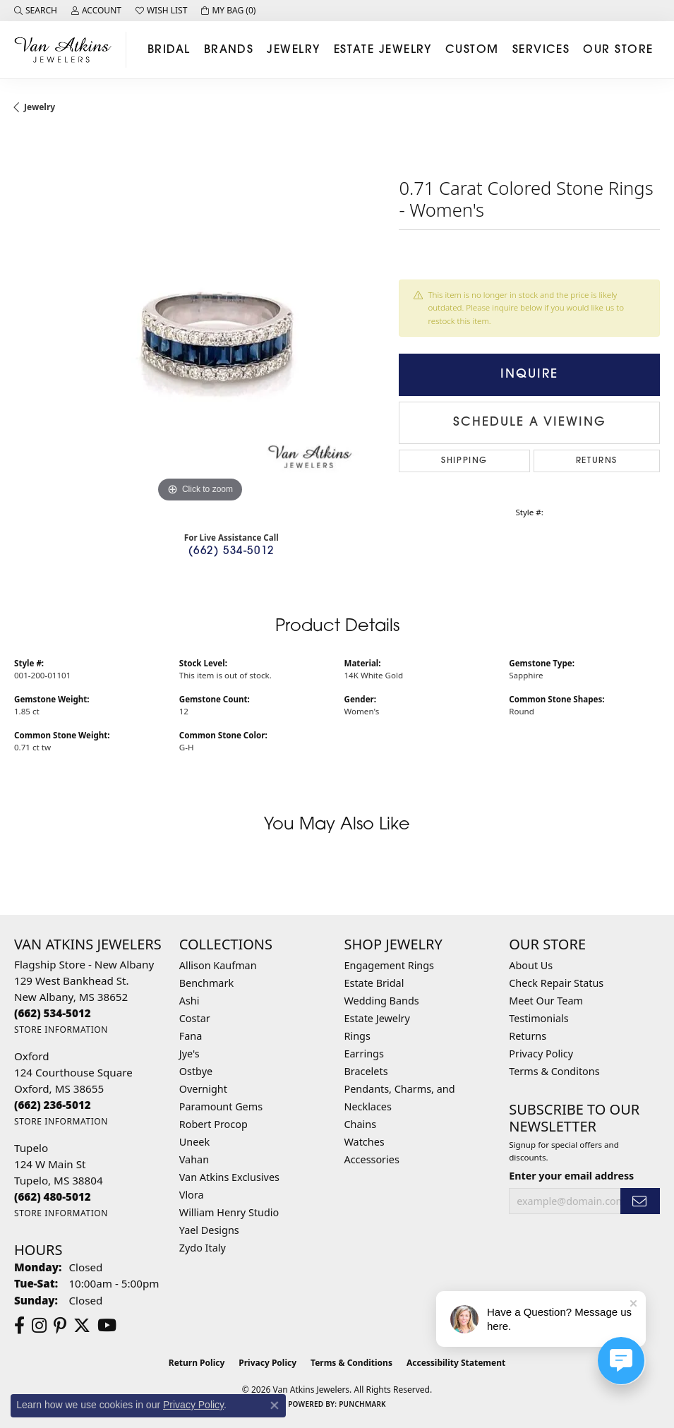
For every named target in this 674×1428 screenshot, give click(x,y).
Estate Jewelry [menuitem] (377, 1018)
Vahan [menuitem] (194, 1159)
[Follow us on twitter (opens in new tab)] (81, 1325)
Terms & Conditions (351, 1363)
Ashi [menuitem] (189, 1000)
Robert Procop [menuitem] (213, 1124)
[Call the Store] (52, 1013)
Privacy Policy (541, 1053)
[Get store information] (61, 1030)
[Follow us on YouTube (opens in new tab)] (106, 1325)
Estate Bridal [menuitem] (374, 983)
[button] (35, 10)
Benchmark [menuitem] (206, 983)
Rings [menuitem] (357, 1036)
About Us (531, 965)
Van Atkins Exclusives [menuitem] (229, 1177)
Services (541, 50)
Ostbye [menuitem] (195, 1071)
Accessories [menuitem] (371, 1159)
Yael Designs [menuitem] (209, 1230)
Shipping (464, 461)
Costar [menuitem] (194, 1018)
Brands (229, 50)
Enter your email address (571, 1175)
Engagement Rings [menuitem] (389, 965)
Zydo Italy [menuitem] (202, 1247)
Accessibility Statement (456, 1363)
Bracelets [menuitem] (366, 1071)
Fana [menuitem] (191, 1036)
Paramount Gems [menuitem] (221, 1106)
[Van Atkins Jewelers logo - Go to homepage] (66, 50)
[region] (199, 320)
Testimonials (538, 1018)
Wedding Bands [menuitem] (381, 1000)
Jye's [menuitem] (189, 1053)
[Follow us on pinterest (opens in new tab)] (60, 1325)
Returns (597, 461)
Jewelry (293, 50)
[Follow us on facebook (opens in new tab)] (19, 1325)
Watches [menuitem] (364, 1141)
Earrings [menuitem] (364, 1053)
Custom (472, 50)
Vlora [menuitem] (191, 1194)
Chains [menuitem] (360, 1124)
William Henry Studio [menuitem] (229, 1212)
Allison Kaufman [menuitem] (218, 965)
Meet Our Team (546, 1000)
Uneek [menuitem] (194, 1141)
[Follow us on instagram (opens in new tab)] (39, 1325)
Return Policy (197, 1363)
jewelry (39, 107)
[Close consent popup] (274, 1405)
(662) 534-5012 (231, 551)
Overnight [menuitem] (203, 1089)
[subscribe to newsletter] (640, 1201)
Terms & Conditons (554, 1071)
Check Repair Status (556, 983)
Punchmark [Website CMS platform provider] (362, 1404)
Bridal (169, 50)
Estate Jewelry (383, 50)
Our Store (618, 50)
